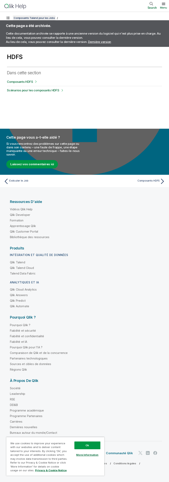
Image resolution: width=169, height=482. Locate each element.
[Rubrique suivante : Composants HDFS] (126, 181)
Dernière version (99, 42)
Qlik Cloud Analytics (23, 289)
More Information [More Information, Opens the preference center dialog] (87, 454)
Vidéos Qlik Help (21, 209)
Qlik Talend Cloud (22, 267)
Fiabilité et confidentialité (27, 336)
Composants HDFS (20, 82)
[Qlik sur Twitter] (140, 453)
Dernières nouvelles (23, 427)
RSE (12, 399)
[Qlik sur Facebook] (155, 453)
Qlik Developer (20, 214)
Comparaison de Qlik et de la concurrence (39, 352)
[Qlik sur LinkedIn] (148, 453)
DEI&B (14, 405)
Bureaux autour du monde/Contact (33, 432)
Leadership (17, 393)
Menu (163, 7)
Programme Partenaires (26, 416)
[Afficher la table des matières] (8, 18)
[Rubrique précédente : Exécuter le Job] (43, 181)
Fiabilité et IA (18, 341)
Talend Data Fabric (23, 273)
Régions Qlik (18, 369)
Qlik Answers (19, 295)
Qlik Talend (17, 262)
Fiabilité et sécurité (23, 330)
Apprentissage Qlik (23, 226)
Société (15, 388)
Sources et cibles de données (30, 364)
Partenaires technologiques (29, 358)
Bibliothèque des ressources (29, 237)
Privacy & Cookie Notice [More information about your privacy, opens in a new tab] (51, 470)
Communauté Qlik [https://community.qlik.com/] (119, 453)
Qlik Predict (18, 300)
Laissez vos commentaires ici (32, 164)
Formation (16, 220)
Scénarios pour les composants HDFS (33, 90)
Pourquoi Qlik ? (20, 325)
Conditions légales (124, 463)
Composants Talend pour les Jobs (34, 17)
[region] (55, 456)
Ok (87, 445)
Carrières (16, 421)
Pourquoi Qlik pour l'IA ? (26, 347)
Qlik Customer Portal (24, 231)
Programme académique (27, 410)
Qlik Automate (19, 306)
